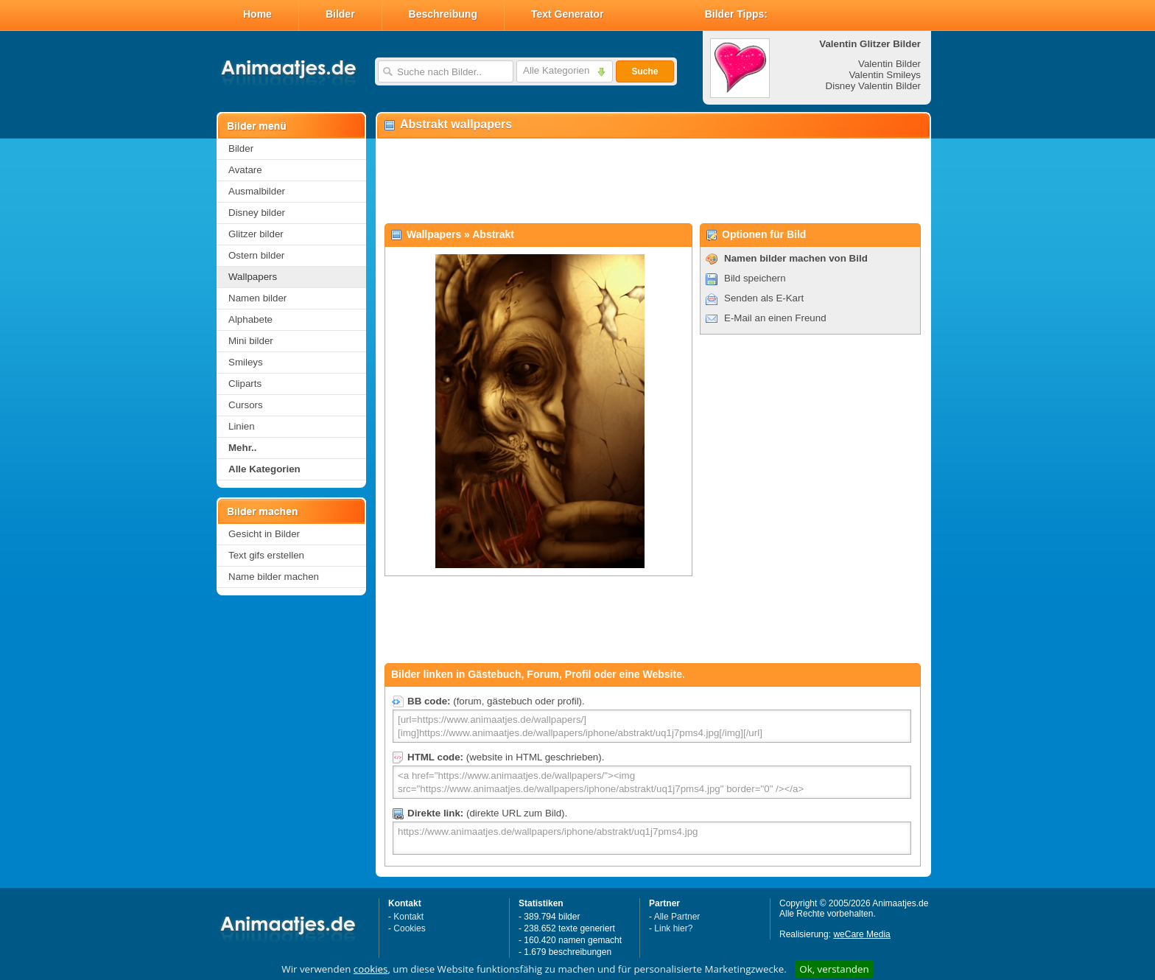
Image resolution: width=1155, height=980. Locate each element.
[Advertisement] (653, 181)
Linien (241, 426)
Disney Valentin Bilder (873, 85)
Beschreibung (443, 14)
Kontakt (408, 916)
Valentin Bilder (889, 63)
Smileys (245, 362)
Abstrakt (493, 234)
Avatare (245, 169)
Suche (644, 71)
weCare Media (861, 934)
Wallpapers (252, 276)
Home (257, 14)
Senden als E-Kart (764, 298)
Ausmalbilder (256, 191)
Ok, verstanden (833, 969)
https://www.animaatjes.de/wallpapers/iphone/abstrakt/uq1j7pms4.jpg (652, 838)
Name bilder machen (273, 576)
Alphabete (250, 319)
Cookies (409, 928)
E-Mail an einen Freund (775, 317)
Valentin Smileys (885, 74)
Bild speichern (755, 278)
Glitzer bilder (256, 233)
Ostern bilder (256, 255)
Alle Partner (677, 916)
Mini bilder (250, 340)
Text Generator (567, 14)
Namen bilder (257, 298)
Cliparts (244, 383)
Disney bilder (256, 212)
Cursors (245, 404)
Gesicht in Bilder (264, 533)
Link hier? (673, 928)
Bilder (340, 14)
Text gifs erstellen (266, 555)
